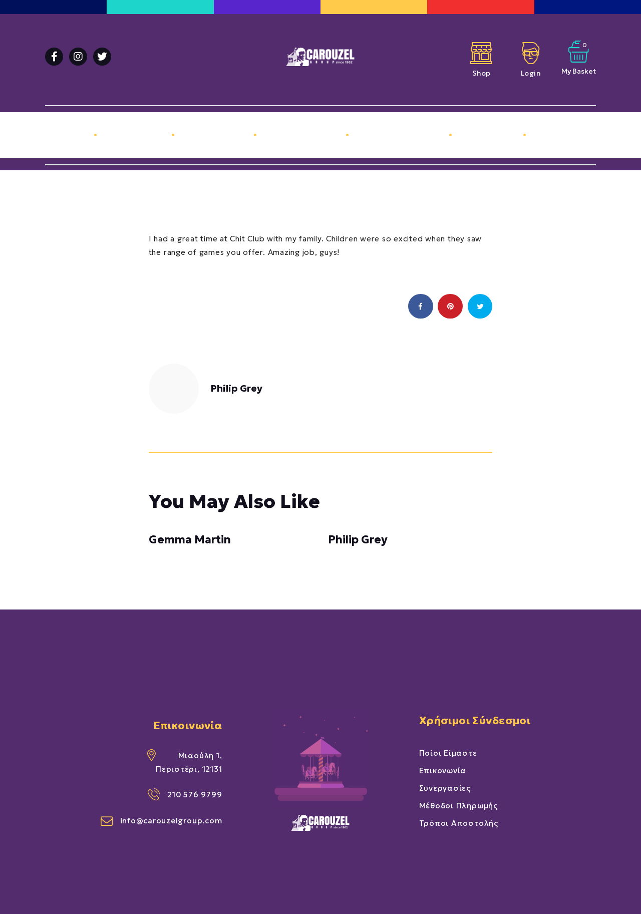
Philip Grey (358, 539)
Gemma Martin (190, 539)
